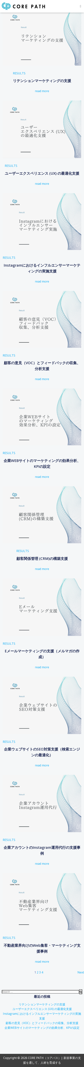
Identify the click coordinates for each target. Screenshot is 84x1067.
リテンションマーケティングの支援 (42, 1004)
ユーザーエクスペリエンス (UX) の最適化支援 (42, 1009)
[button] (80, 6)
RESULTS (19, 73)
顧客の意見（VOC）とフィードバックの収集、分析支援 (42, 1023)
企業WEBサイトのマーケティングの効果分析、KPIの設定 (42, 1028)
